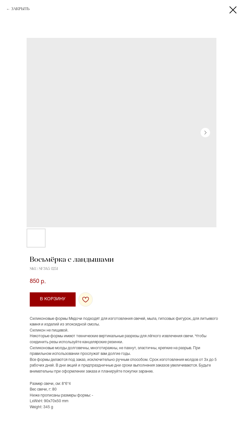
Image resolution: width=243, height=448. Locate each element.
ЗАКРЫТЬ (20, 9)
